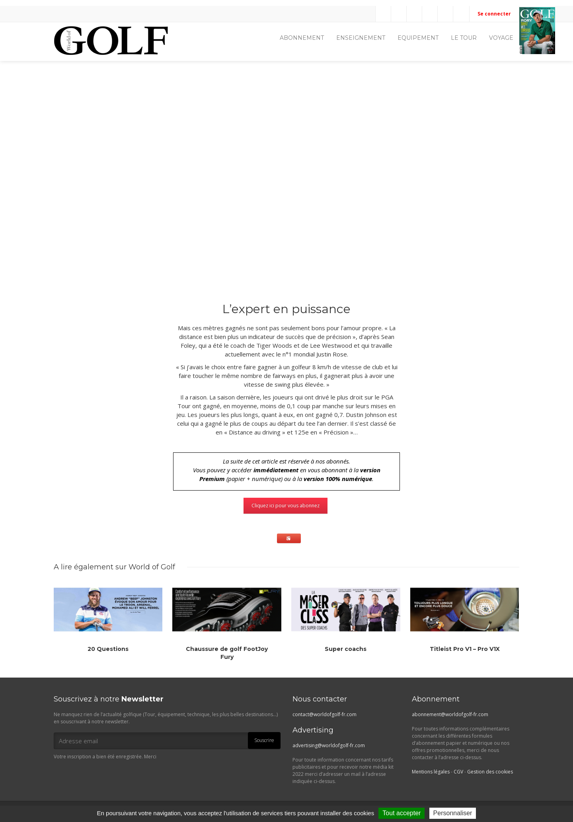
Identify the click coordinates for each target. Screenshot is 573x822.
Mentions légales (431, 771)
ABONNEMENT (302, 37)
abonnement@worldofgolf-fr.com (450, 714)
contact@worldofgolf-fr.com (324, 714)
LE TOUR (464, 37)
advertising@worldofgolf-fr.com (328, 745)
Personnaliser (452, 813)
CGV (458, 771)
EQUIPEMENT (418, 37)
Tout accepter (401, 813)
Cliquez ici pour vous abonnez (285, 505)
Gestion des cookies (490, 771)
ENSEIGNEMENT (360, 37)
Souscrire (264, 740)
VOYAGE (501, 37)
